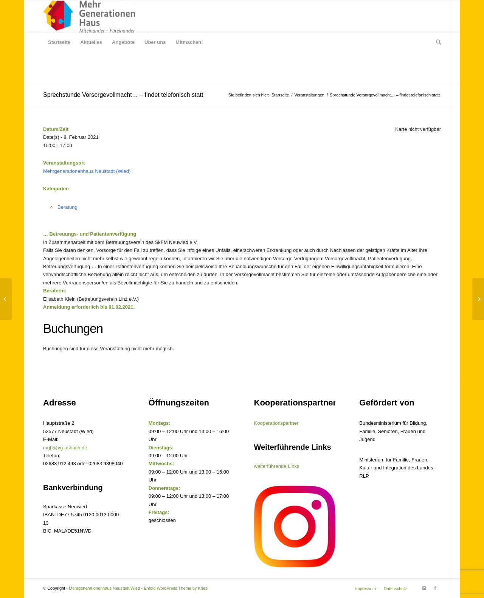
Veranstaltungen (309, 95)
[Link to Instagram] (424, 588)
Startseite (280, 95)
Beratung (67, 207)
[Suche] (436, 42)
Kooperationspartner (276, 423)
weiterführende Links (276, 466)
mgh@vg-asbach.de (65, 447)
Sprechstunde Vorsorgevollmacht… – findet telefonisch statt (123, 95)
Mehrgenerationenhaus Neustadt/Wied (104, 588)
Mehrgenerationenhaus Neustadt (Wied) (86, 171)
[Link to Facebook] (435, 588)
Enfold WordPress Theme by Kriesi (176, 588)
